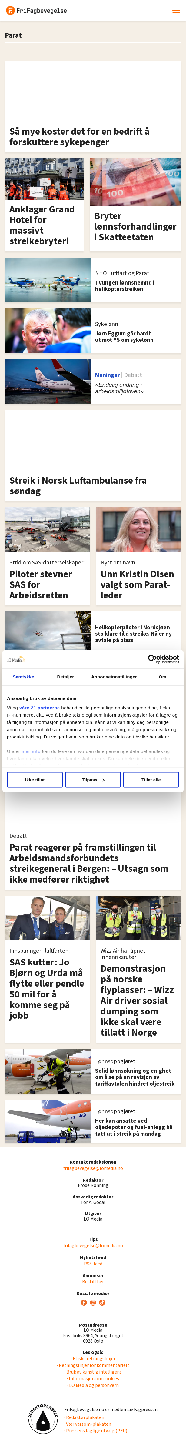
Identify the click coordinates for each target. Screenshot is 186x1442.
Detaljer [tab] (65, 676)
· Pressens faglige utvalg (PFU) (95, 1430)
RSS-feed (93, 1264)
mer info (31, 751)
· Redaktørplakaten (84, 1417)
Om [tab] (162, 676)
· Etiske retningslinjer (93, 1358)
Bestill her (93, 1281)
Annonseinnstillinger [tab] (114, 676)
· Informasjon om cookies (93, 1378)
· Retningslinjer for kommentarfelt (93, 1365)
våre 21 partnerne (39, 707)
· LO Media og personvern (93, 1385)
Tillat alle (151, 779)
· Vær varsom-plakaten (87, 1424)
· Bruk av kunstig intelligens (93, 1372)
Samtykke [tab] (23, 676)
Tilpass (93, 779)
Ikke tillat (35, 779)
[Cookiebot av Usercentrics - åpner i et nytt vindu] (152, 659)
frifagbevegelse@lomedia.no (93, 1168)
